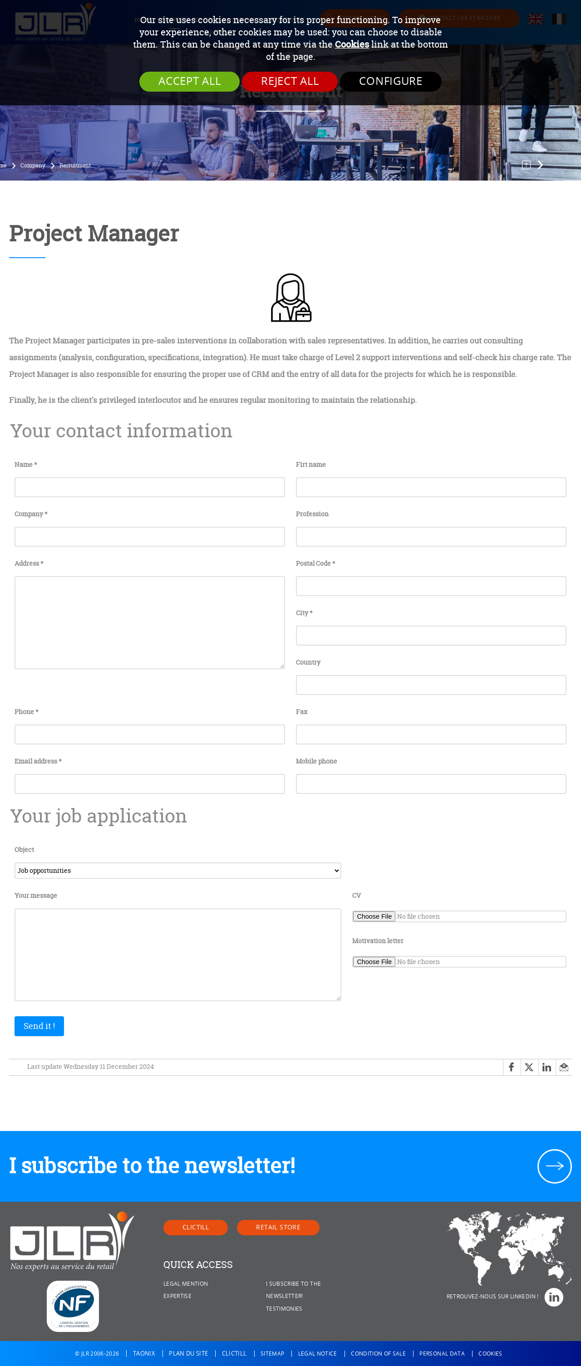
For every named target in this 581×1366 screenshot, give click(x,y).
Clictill (195, 1227)
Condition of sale (378, 1354)
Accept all (189, 81)
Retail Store (278, 1227)
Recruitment (75, 165)
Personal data (442, 1354)
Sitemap (272, 1354)
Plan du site (188, 1353)
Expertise (177, 1296)
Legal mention (185, 1284)
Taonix (144, 1353)
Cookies (352, 44)
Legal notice (317, 1354)
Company (32, 165)
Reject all (290, 81)
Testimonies (284, 1309)
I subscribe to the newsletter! (152, 1165)
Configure (390, 81)
